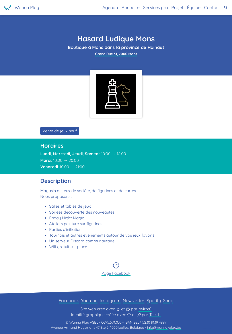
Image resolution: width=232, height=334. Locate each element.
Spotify (154, 300)
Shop (168, 300)
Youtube (89, 300)
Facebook (69, 300)
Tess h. (155, 314)
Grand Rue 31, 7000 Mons (116, 54)
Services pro (155, 7)
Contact (212, 7)
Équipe (194, 7)
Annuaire (131, 7)
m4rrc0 (145, 308)
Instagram (110, 300)
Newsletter (133, 300)
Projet (177, 7)
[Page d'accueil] (21, 7)
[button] (226, 7)
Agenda (110, 7)
